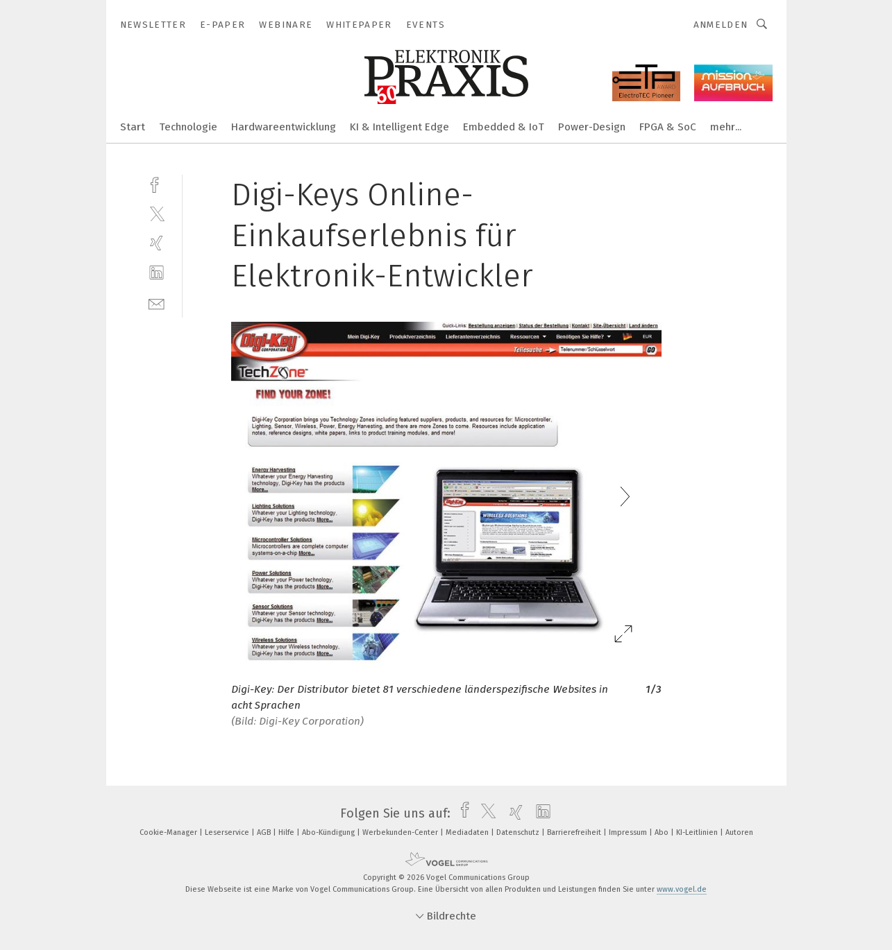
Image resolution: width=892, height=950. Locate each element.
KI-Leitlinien (698, 832)
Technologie (188, 127)
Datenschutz (518, 832)
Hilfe (287, 832)
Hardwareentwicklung (283, 127)
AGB (265, 832)
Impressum (629, 832)
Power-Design (591, 127)
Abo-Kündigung (329, 832)
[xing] (156, 243)
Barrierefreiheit (575, 832)
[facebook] (156, 183)
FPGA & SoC (667, 127)
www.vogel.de (682, 889)
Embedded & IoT (503, 127)
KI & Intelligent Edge (399, 127)
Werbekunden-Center (401, 832)
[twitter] (156, 213)
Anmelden (720, 25)
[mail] (156, 302)
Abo (663, 832)
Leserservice (228, 832)
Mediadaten (468, 832)
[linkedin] (156, 273)
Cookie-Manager (169, 832)
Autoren (739, 832)
